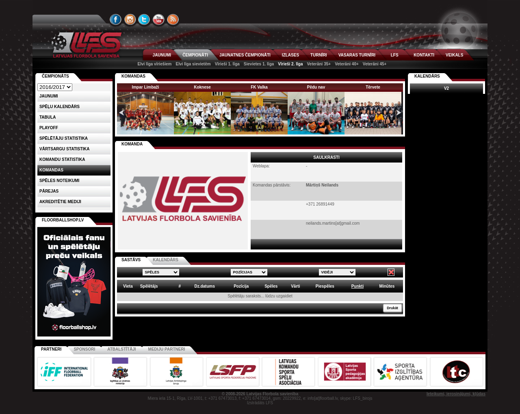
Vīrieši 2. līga (290, 64)
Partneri (51, 349)
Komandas (51, 170)
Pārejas (48, 191)
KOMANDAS (133, 76)
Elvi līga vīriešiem (155, 64)
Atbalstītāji (121, 349)
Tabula (47, 117)
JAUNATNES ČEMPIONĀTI (245, 55)
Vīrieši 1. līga (227, 64)
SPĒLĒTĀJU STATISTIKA (63, 138)
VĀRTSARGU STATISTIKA (64, 149)
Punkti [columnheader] (357, 286)
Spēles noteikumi (59, 180)
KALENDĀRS (165, 260)
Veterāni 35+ (319, 64)
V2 (446, 88)
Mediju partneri (166, 349)
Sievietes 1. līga (259, 64)
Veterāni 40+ (347, 64)
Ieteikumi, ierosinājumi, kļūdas (456, 394)
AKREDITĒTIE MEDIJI (60, 201)
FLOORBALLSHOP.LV (63, 220)
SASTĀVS (131, 260)
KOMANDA (132, 144)
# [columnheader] (179, 286)
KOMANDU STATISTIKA (62, 159)
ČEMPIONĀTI (195, 55)
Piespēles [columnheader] (325, 286)
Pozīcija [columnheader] (241, 286)
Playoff (48, 128)
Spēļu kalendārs (59, 106)
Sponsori (84, 349)
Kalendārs (427, 76)
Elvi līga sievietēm (193, 64)
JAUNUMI (162, 55)
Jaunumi (48, 96)
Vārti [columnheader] (295, 286)
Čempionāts (55, 76)
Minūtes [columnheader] (387, 286)
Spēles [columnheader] (270, 286)
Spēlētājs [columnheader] (149, 286)
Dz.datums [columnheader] (204, 286)
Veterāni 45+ (375, 64)
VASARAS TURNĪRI (356, 55)
